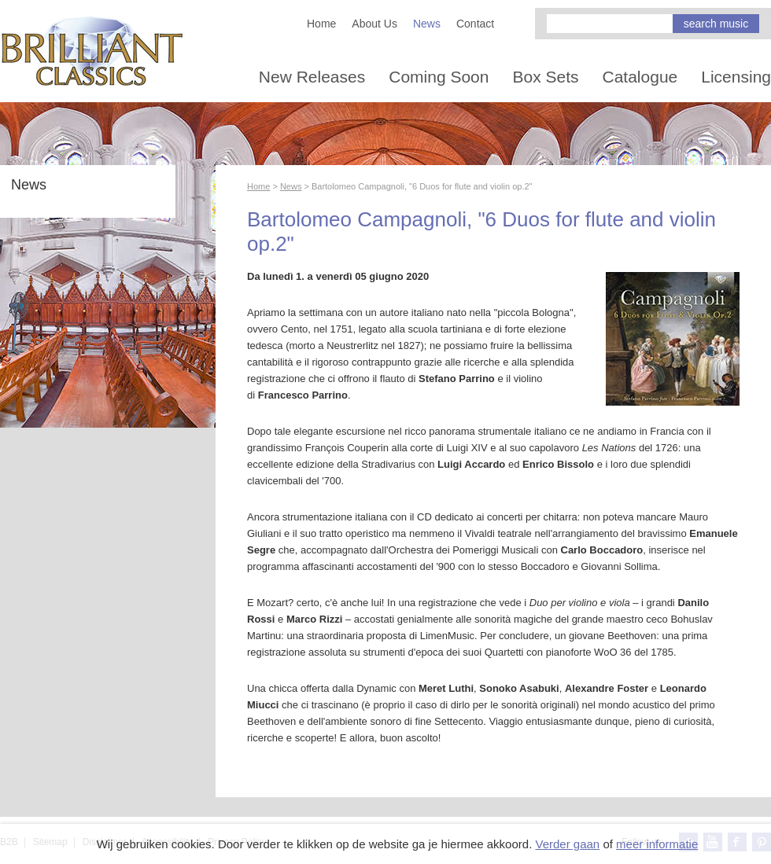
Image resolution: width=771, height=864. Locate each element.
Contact (475, 23)
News (427, 23)
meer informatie (657, 844)
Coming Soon (439, 77)
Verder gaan (567, 844)
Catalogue (640, 77)
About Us (374, 23)
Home (321, 23)
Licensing (736, 77)
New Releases (312, 77)
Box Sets (545, 77)
